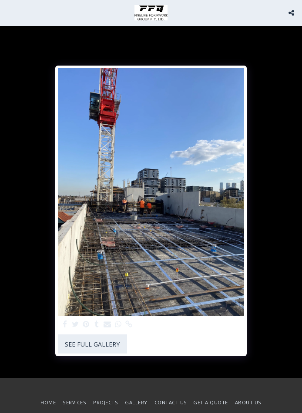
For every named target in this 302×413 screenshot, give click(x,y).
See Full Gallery (92, 344)
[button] (9, 12)
